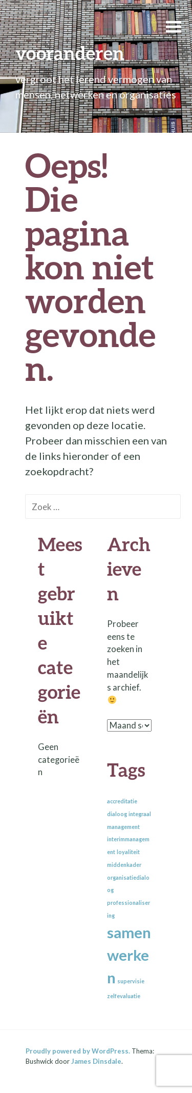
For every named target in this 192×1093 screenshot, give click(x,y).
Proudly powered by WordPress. (78, 1051)
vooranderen (69, 53)
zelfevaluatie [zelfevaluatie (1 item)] (123, 996)
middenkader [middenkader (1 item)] (124, 864)
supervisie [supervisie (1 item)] (130, 981)
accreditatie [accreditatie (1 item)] (122, 801)
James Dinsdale (96, 1061)
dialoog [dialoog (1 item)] (117, 814)
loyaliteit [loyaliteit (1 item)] (128, 851)
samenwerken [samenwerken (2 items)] (129, 954)
